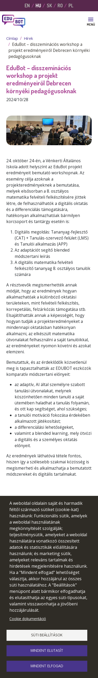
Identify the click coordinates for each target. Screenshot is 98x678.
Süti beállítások (46, 634)
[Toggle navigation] (91, 21)
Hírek (28, 38)
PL (70, 5)
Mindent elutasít (47, 650)
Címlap (12, 38)
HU (38, 5)
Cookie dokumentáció (27, 618)
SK (49, 5)
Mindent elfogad (47, 665)
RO (60, 5)
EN (27, 5)
